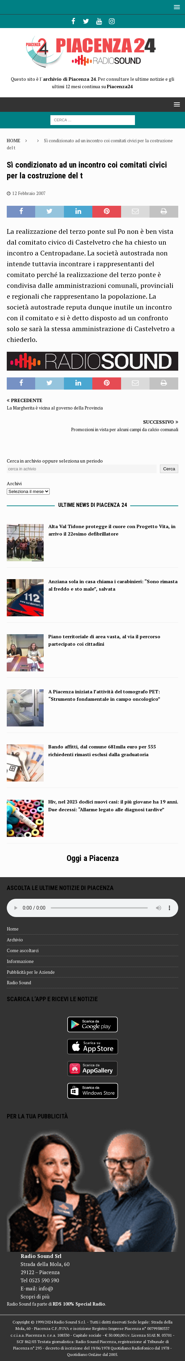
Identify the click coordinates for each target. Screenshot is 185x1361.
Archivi (14, 483)
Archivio (15, 940)
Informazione (20, 961)
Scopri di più (35, 1296)
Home (13, 929)
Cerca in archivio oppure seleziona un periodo (55, 460)
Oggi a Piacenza (93, 858)
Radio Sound (19, 983)
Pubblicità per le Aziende (31, 972)
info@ (46, 1288)
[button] (175, 7)
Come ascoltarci (23, 950)
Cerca (169, 468)
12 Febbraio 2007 (29, 193)
